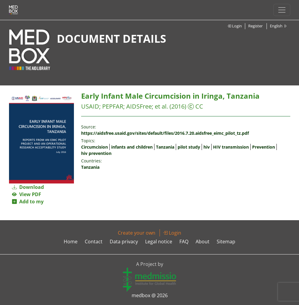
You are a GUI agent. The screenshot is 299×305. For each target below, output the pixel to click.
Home (71, 241)
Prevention (263, 147)
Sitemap (226, 241)
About (202, 241)
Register (255, 26)
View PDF (26, 194)
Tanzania (165, 147)
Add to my (28, 201)
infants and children (132, 147)
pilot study (189, 147)
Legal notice (158, 241)
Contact (93, 241)
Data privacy (124, 241)
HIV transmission (231, 147)
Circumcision (94, 147)
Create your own (136, 233)
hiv (206, 147)
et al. (161, 106)
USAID (90, 106)
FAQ (183, 241)
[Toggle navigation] (281, 10)
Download (28, 187)
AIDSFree (139, 106)
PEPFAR (112, 106)
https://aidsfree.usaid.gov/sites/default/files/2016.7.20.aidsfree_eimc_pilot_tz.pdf (165, 133)
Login (234, 26)
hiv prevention (96, 153)
